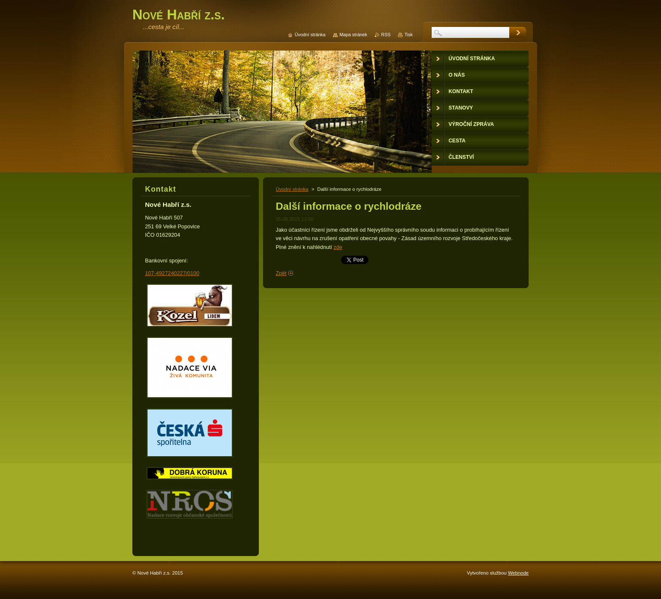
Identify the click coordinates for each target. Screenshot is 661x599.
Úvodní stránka (292, 189)
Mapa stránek (353, 34)
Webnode (518, 572)
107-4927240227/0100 (172, 273)
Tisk (408, 34)
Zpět (281, 273)
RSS (385, 34)
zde (337, 247)
